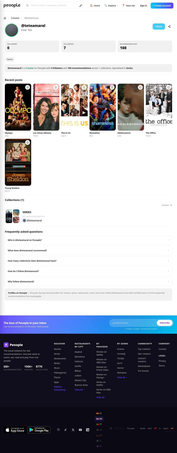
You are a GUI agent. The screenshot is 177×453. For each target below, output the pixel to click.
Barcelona (80, 356)
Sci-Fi (119, 363)
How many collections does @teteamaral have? (88, 260)
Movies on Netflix (101, 353)
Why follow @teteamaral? (88, 281)
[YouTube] (80, 429)
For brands (143, 370)
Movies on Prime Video (102, 368)
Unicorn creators (142, 360)
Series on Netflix (101, 384)
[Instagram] (58, 429)
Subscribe (165, 322)
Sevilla (78, 366)
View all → (80, 389)
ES (99, 413)
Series (10, 59)
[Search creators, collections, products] (54, 5)
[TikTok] (65, 429)
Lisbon (78, 375)
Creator (15, 18)
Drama (120, 349)
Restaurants (60, 358)
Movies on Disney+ (101, 376)
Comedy (121, 353)
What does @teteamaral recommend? (88, 250)
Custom (167, 205)
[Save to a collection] (27, 87)
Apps (56, 382)
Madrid (78, 351)
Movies (57, 349)
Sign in (143, 5)
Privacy (162, 360)
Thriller (120, 358)
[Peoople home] (12, 5)
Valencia (79, 361)
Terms (162, 365)
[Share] (169, 26)
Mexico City (80, 380)
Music (57, 367)
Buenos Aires (81, 385)
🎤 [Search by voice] (80, 5)
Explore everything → (61, 388)
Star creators (144, 353)
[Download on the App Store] (15, 429)
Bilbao (78, 370)
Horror (120, 367)
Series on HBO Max (103, 391)
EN (99, 418)
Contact (162, 349)
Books (57, 363)
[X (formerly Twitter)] (73, 429)
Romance (121, 372)
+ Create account (162, 5)
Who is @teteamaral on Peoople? (88, 240)
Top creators (144, 349)
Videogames (60, 372)
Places (57, 377)
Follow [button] (158, 26)
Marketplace (144, 366)
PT (99, 424)
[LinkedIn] (87, 429)
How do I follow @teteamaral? (88, 271)
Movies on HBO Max (101, 361)
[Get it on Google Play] (39, 429)
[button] (32, 46)
